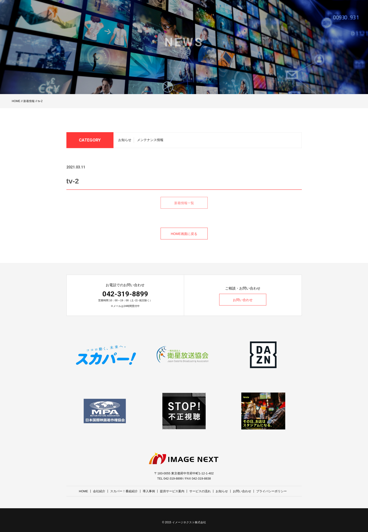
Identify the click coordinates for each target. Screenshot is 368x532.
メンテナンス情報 (150, 141)
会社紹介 (99, 491)
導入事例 (149, 491)
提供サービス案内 (172, 491)
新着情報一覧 (184, 208)
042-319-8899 (125, 294)
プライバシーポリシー (271, 491)
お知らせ (124, 141)
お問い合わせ (243, 300)
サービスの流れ (200, 491)
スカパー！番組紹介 (124, 491)
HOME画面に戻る (184, 234)
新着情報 (29, 101)
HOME (16, 101)
